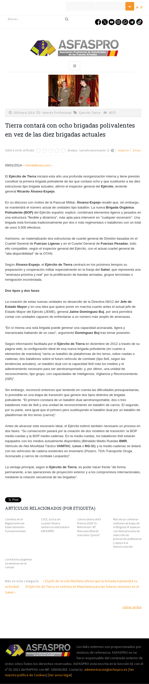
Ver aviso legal (60, 675)
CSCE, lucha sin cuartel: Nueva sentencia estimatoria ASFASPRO (55, 525)
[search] (38, 19)
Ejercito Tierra (89, 112)
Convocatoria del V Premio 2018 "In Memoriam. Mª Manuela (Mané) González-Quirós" (89, 527)
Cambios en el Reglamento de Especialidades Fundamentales (15, 525)
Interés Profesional (56, 112)
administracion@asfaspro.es (106, 669)
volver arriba (131, 607)
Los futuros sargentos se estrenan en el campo (18, 563)
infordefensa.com (38, 165)
